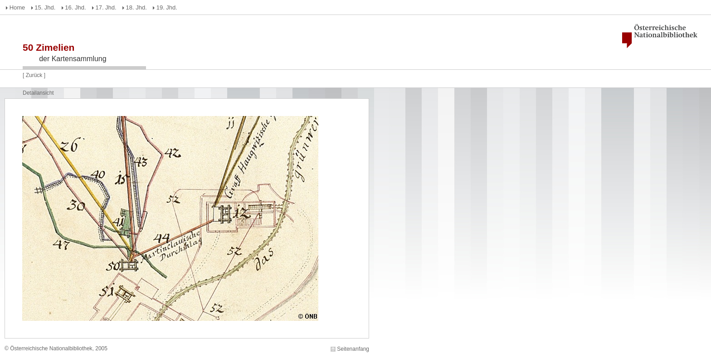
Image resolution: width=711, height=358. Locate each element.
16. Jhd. (75, 7)
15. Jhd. (44, 7)
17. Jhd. (105, 7)
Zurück (34, 75)
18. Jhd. (136, 7)
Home (17, 7)
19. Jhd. (166, 7)
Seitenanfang (353, 349)
